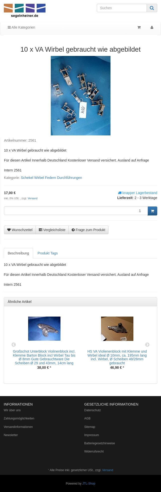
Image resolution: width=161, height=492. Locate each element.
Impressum (91, 435)
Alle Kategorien (21, 27)
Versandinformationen (18, 427)
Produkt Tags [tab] (48, 253)
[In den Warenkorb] (152, 210)
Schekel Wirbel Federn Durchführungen (51, 178)
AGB (87, 418)
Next (147, 345)
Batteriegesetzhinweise (99, 443)
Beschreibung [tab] (18, 253)
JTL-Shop (88, 483)
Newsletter (11, 435)
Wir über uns (12, 410)
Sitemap (89, 427)
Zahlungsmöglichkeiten (19, 418)
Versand (32, 198)
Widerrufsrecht (94, 451)
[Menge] (76, 210)
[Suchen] (122, 8)
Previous (14, 345)
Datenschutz (92, 410)
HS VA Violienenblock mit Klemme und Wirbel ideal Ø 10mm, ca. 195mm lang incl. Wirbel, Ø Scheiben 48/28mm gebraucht (117, 357)
